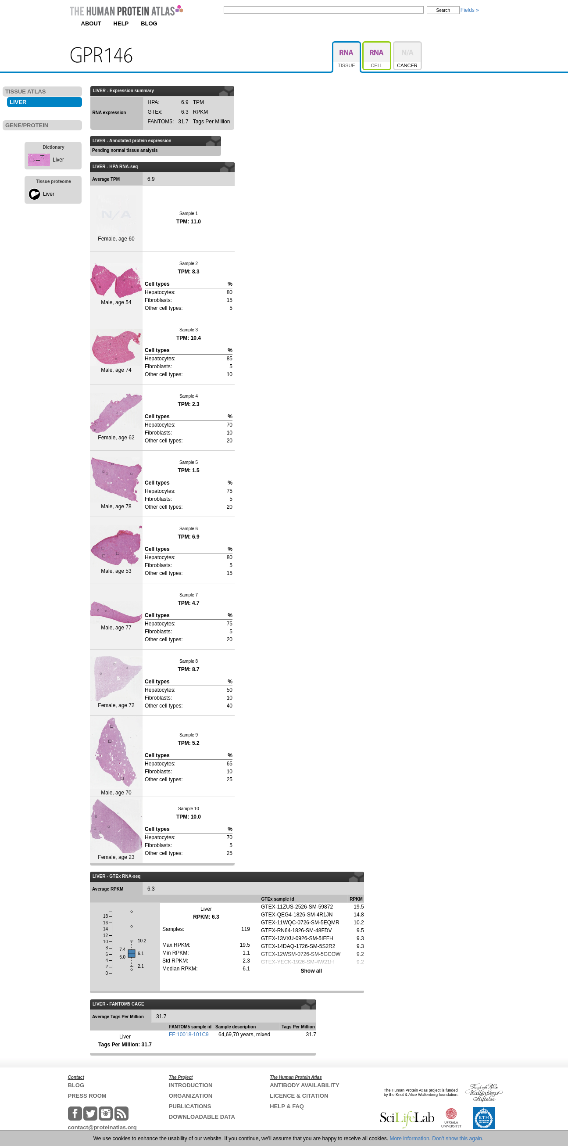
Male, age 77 (116, 616)
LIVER (18, 102)
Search (443, 10)
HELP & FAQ (287, 1106)
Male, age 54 (116, 284)
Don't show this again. (457, 1138)
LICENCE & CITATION (299, 1095)
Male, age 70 (116, 756)
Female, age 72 (116, 682)
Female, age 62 (116, 417)
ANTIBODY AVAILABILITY (304, 1085)
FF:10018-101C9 (189, 1034)
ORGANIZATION (190, 1095)
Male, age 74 (116, 351)
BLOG (149, 23)
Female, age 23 (116, 829)
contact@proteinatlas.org (102, 1127)
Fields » (470, 10)
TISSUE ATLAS (25, 91)
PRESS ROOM (87, 1095)
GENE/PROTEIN (26, 125)
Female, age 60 (116, 218)
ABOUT (91, 23)
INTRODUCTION (191, 1085)
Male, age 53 (116, 549)
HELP (121, 23)
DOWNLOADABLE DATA (202, 1117)
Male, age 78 (116, 483)
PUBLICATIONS (190, 1106)
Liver (58, 160)
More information (409, 1138)
